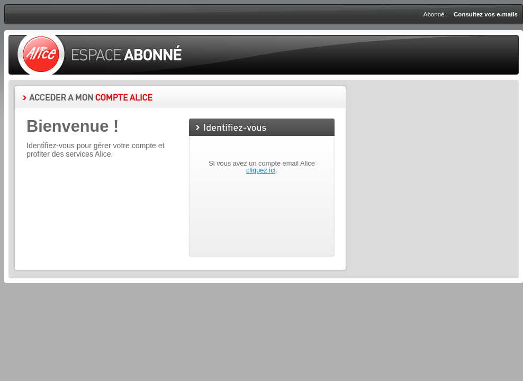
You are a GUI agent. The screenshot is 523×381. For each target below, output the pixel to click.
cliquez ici (260, 170)
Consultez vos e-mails (486, 14)
